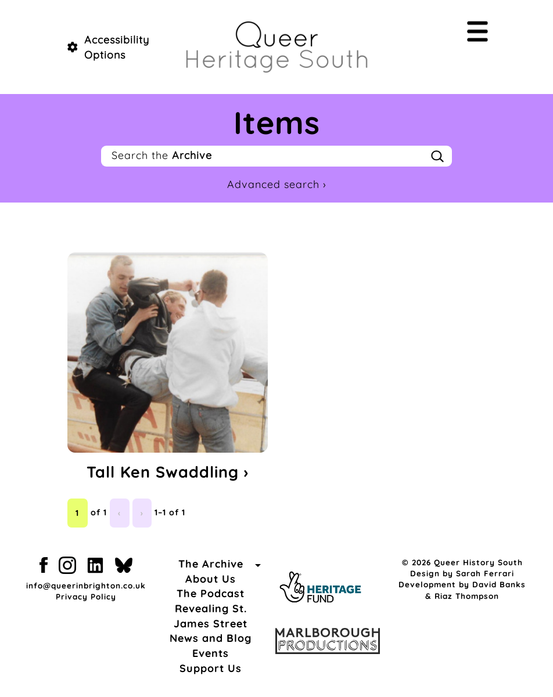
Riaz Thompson (467, 596)
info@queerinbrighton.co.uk (86, 585)
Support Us (210, 668)
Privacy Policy (86, 596)
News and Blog (211, 638)
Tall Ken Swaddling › (168, 472)
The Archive (210, 563)
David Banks (499, 584)
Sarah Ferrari (485, 573)
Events (210, 653)
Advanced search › (276, 184)
